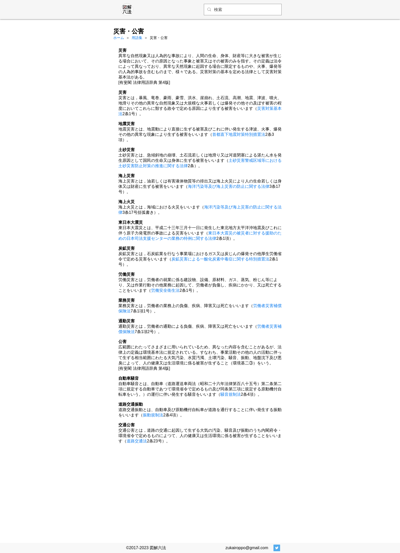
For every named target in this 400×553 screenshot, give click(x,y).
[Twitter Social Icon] (276, 548)
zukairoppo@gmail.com (247, 548)
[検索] (242, 9)
